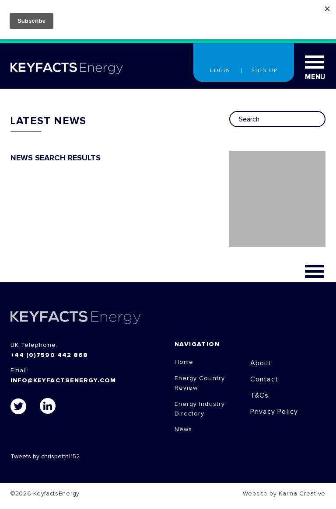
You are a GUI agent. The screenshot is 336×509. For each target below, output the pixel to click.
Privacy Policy (274, 411)
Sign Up (264, 70)
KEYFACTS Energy (75, 317)
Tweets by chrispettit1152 (45, 457)
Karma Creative (302, 494)
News (183, 429)
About (261, 363)
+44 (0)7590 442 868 (49, 355)
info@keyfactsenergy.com (63, 380)
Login (220, 70)
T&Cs (259, 395)
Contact (264, 379)
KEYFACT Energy (66, 68)
